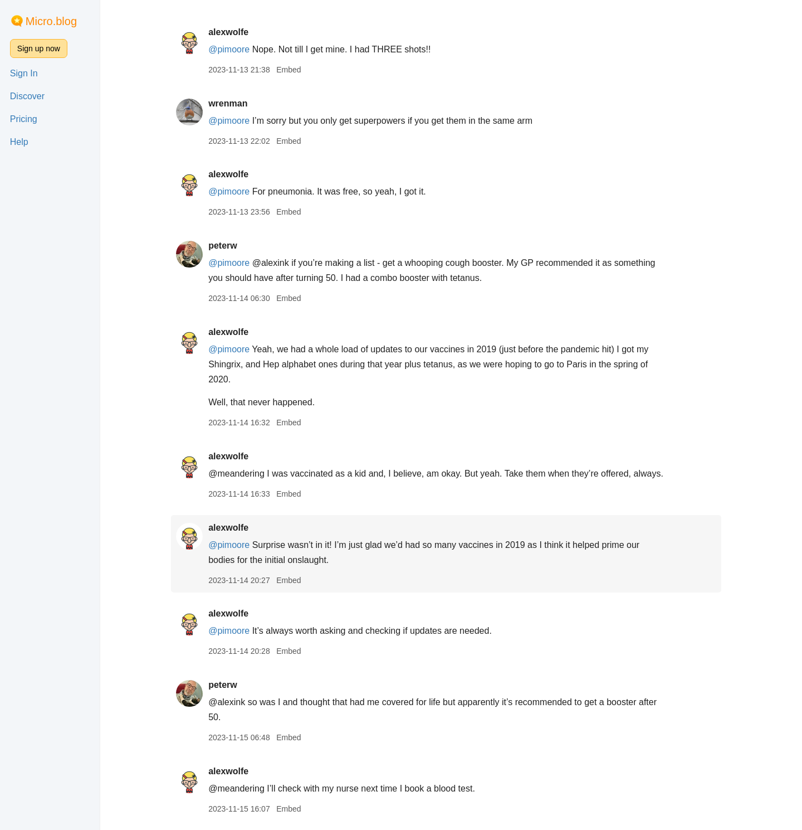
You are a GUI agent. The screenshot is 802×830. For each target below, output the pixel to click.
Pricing (23, 119)
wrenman (232, 103)
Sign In (24, 73)
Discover (27, 96)
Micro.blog (51, 21)
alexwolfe (233, 32)
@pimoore (234, 49)
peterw (227, 245)
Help (19, 142)
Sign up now (38, 48)
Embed (293, 69)
